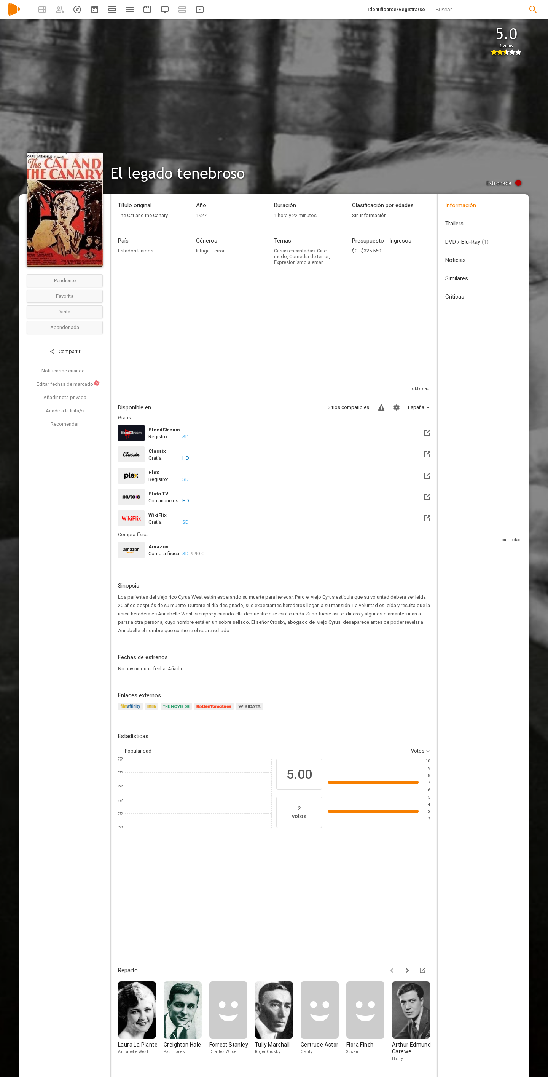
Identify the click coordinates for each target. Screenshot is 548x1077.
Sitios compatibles (348, 407)
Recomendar (65, 424)
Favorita (64, 296)
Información (460, 205)
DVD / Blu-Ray (467, 241)
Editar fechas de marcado (68, 383)
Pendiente (65, 280)
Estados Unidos (135, 251)
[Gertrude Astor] (323, 1021)
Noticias (455, 260)
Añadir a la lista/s (65, 411)
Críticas (454, 296)
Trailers (454, 223)
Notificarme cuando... (64, 371)
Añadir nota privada (64, 397)
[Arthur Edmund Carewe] (415, 1021)
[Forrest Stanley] (232, 1021)
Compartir (64, 351)
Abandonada (64, 327)
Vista (64, 312)
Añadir (175, 668)
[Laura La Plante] (141, 1021)
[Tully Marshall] (278, 1021)
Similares (456, 278)
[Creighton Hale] (186, 1021)
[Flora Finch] (369, 1021)
